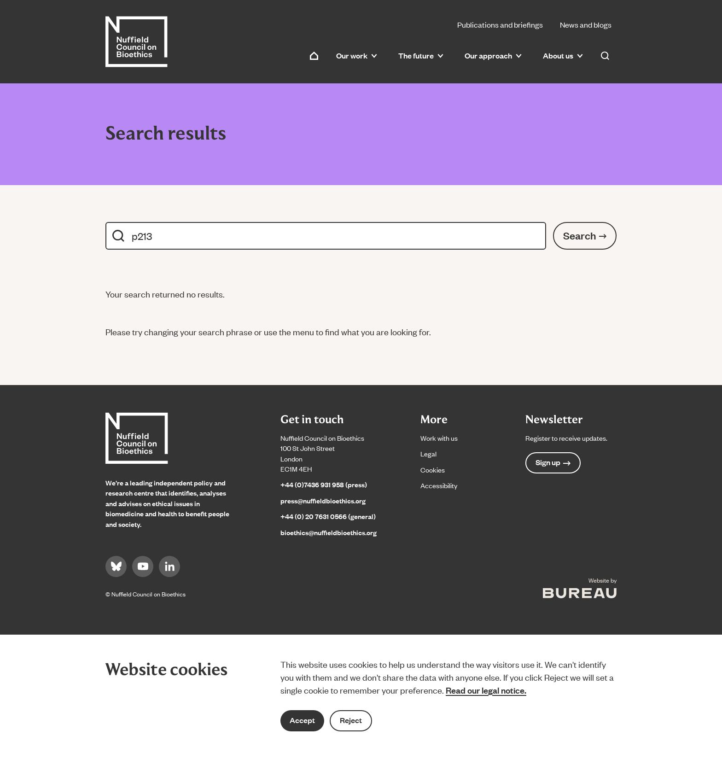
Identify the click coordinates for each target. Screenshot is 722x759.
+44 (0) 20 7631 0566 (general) (328, 516)
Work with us (439, 438)
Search (584, 235)
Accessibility (438, 485)
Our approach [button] (493, 55)
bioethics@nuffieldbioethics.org (328, 532)
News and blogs (585, 24)
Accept (302, 720)
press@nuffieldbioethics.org (323, 500)
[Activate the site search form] (605, 55)
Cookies (432, 469)
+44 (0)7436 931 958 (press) (323, 484)
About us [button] (563, 55)
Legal (428, 453)
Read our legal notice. (486, 690)
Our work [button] (356, 55)
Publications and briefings (500, 24)
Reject (351, 720)
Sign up (553, 462)
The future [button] (420, 55)
